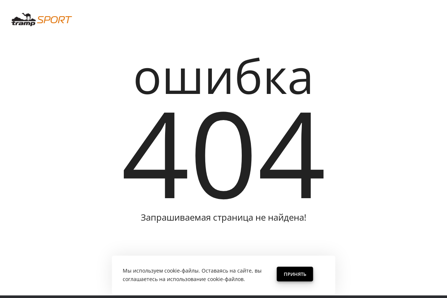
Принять (295, 274)
